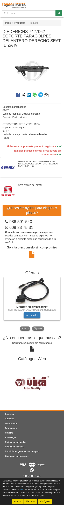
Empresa (9, 414)
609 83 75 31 (19, 227)
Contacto (9, 419)
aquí (58, 146)
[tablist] (32, 304)
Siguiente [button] (38, 328)
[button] (46, 95)
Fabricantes (11, 428)
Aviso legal (10, 437)
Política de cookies (14, 447)
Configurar (45, 501)
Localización (11, 423)
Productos (19, 22)
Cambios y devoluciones (17, 456)
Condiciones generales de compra (21, 451)
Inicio (8, 22)
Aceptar (17, 501)
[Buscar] (58, 13)
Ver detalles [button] (32, 315)
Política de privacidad (15, 442)
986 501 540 (20, 221)
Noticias (9, 433)
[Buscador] (29, 13)
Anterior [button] (25, 328)
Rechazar (30, 501)
